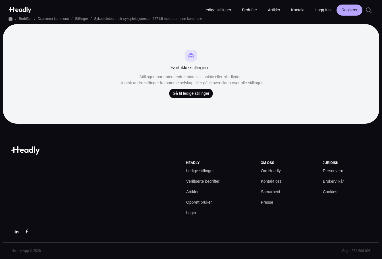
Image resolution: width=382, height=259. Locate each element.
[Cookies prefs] (330, 192)
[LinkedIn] (16, 231)
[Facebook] (27, 231)
